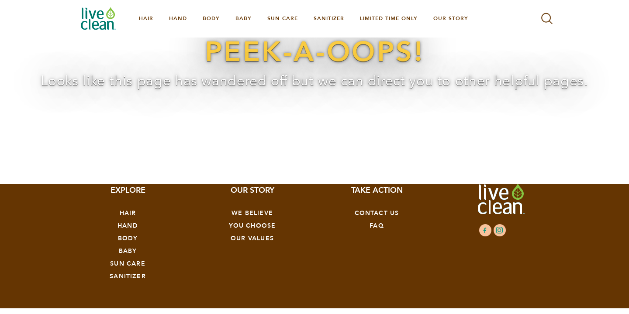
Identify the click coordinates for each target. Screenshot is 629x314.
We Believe (252, 213)
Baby (128, 251)
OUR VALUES (252, 238)
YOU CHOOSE (252, 226)
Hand (128, 226)
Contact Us (377, 213)
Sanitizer (128, 276)
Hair (128, 213)
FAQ (377, 226)
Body (128, 238)
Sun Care (127, 263)
